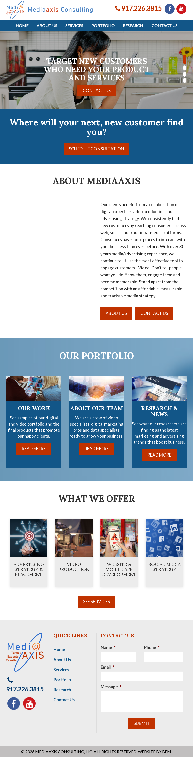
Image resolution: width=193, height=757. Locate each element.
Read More (34, 448)
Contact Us (164, 25)
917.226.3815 (138, 8)
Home (22, 25)
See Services (96, 601)
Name (108, 646)
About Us (47, 25)
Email (107, 666)
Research (133, 25)
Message (111, 686)
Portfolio (103, 25)
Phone (152, 646)
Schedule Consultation (96, 149)
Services (74, 25)
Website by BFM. (155, 750)
